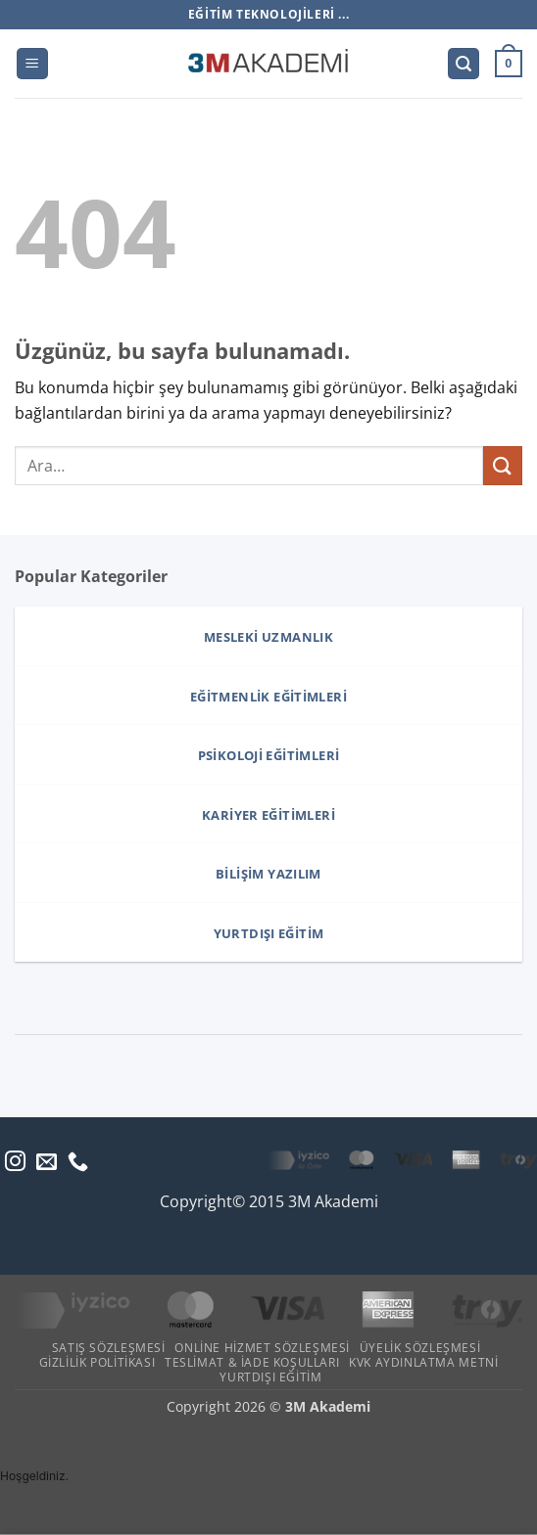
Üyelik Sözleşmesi (420, 1347)
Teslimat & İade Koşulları (252, 1362)
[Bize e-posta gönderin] (46, 1162)
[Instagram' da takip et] (15, 1162)
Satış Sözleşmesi (109, 1347)
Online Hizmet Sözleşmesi (262, 1347)
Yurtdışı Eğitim (270, 1377)
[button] (32, 64)
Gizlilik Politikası (97, 1362)
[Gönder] (502, 465)
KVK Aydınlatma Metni (423, 1362)
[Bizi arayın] (78, 1162)
